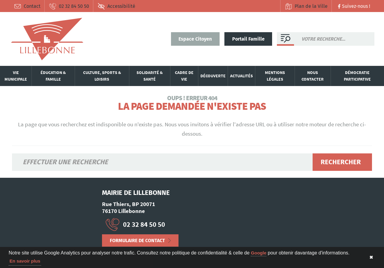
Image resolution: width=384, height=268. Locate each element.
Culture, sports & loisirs (102, 76)
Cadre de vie (184, 76)
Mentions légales (275, 76)
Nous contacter (313, 76)
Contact (27, 6)
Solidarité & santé (149, 76)
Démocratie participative (357, 76)
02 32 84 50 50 (69, 6)
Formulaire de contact (137, 240)
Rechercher (341, 162)
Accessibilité (116, 6)
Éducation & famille (53, 76)
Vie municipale (15, 76)
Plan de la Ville (306, 6)
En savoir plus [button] (25, 260)
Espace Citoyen (195, 39)
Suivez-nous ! (353, 6)
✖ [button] (371, 257)
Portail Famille (248, 39)
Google (258, 252)
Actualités (241, 76)
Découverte (213, 76)
